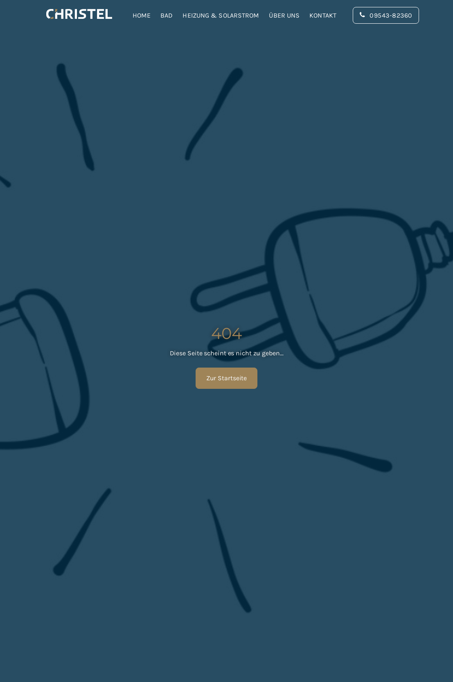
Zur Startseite (226, 378)
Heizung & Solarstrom (221, 15)
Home (142, 15)
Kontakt (322, 15)
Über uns (284, 15)
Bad (166, 15)
